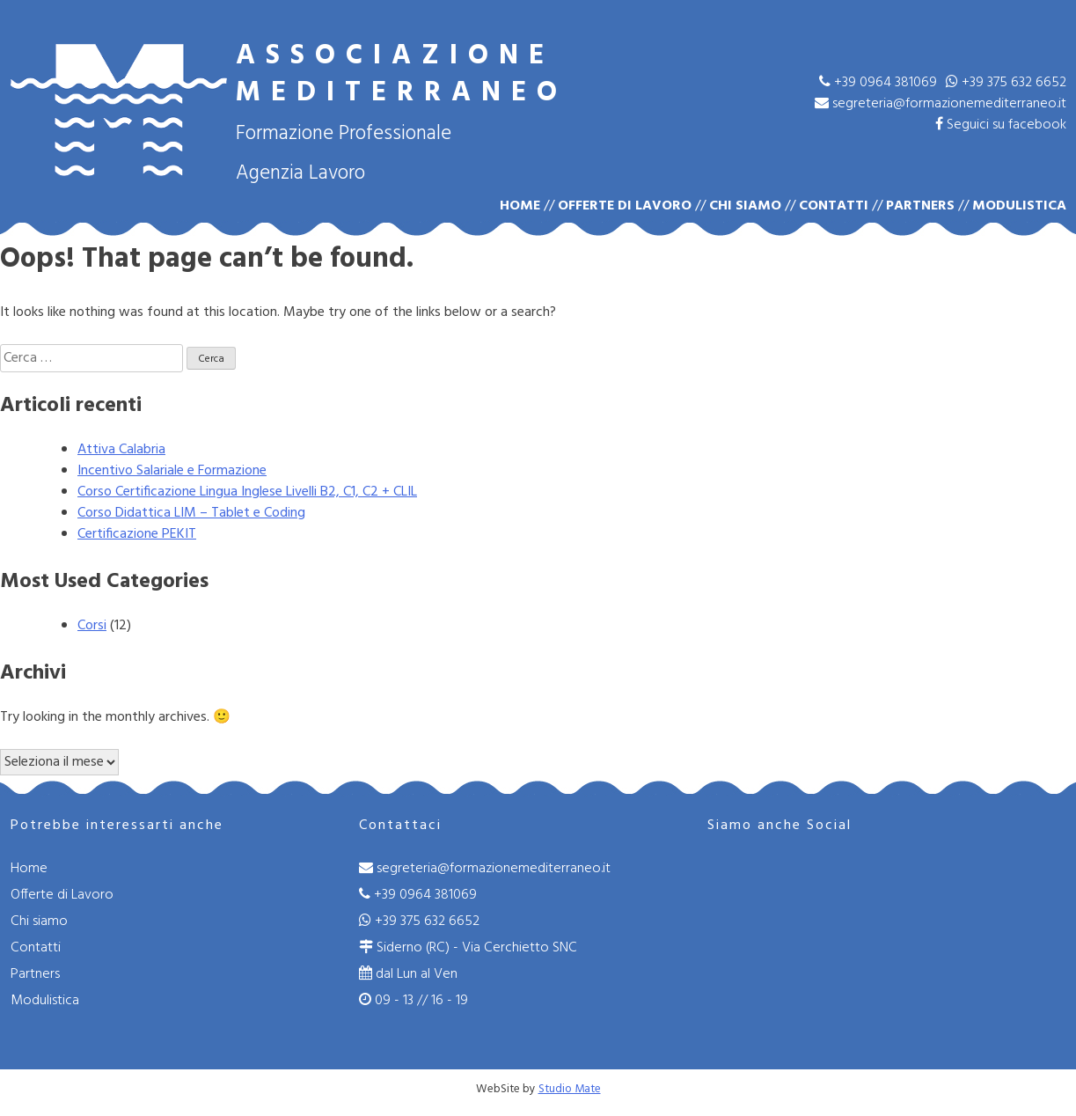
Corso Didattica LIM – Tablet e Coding (191, 513)
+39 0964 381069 (878, 82)
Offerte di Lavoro (625, 206)
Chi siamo (745, 206)
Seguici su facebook (1000, 125)
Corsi (91, 625)
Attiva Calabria (121, 449)
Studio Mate (569, 1089)
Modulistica (1019, 206)
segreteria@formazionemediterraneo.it (940, 103)
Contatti (833, 206)
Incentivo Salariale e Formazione (172, 470)
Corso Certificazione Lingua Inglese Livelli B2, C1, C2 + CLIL (247, 492)
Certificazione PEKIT (136, 534)
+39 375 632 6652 (1006, 82)
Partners (920, 206)
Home (520, 206)
